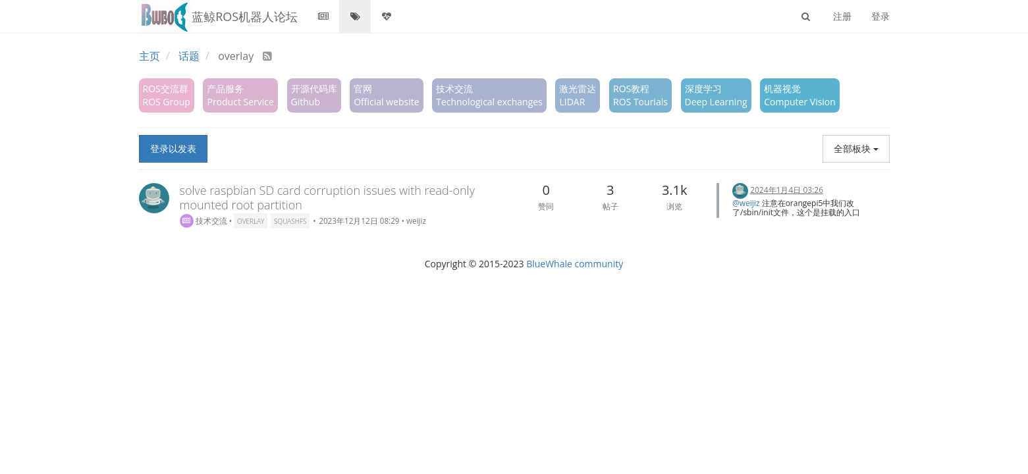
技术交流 (203, 220)
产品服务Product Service (240, 95)
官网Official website (386, 95)
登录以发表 (173, 148)
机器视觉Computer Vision (800, 95)
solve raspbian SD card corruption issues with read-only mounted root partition (327, 197)
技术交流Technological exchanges (489, 95)
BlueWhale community (574, 263)
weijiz (416, 220)
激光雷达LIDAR (577, 95)
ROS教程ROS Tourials (640, 95)
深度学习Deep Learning (716, 95)
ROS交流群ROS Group (166, 95)
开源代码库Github (314, 95)
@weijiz (746, 203)
